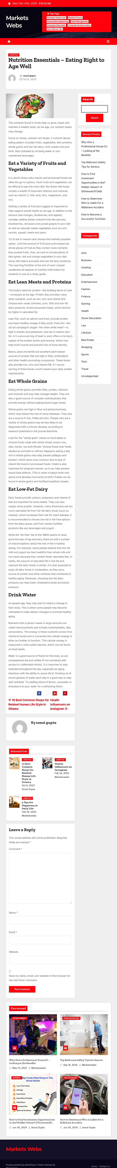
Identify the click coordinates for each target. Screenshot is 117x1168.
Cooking (86, 267)
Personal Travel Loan (56, 17)
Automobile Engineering (57, 21)
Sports (85, 354)
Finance (85, 296)
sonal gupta (29, 75)
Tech (84, 361)
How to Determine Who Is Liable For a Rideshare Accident (92, 203)
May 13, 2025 (20, 1065)
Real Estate (87, 339)
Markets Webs (24, 1144)
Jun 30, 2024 (20, 1122)
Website (13, 951)
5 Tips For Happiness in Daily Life (30, 805)
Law (83, 325)
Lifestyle (14, 55)
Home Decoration (91, 318)
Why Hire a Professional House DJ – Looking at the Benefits (29, 1059)
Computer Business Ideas (79, 25)
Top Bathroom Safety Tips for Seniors (81, 1057)
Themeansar (12, 1162)
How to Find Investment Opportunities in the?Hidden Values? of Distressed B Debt (93, 182)
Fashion (85, 289)
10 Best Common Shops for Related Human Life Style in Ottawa (28, 704)
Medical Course (75, 17)
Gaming (85, 303)
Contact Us (104, 1161)
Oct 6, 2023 (28, 785)
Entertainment (89, 281)
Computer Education (56, 25)
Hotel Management (79, 21)
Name (13, 912)
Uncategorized (89, 376)
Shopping (86, 347)
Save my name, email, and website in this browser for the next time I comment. (39, 978)
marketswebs (37, 1065)
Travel (84, 368)
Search (88, 99)
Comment (15, 849)
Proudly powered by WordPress (21, 1159)
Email (13, 932)
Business (86, 260)
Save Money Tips (54, 29)
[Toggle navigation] (108, 41)
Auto (84, 253)
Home (94, 1161)
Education (87, 274)
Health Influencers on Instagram (60, 704)
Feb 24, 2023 (62, 773)
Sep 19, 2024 (70, 1062)
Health (85, 310)
